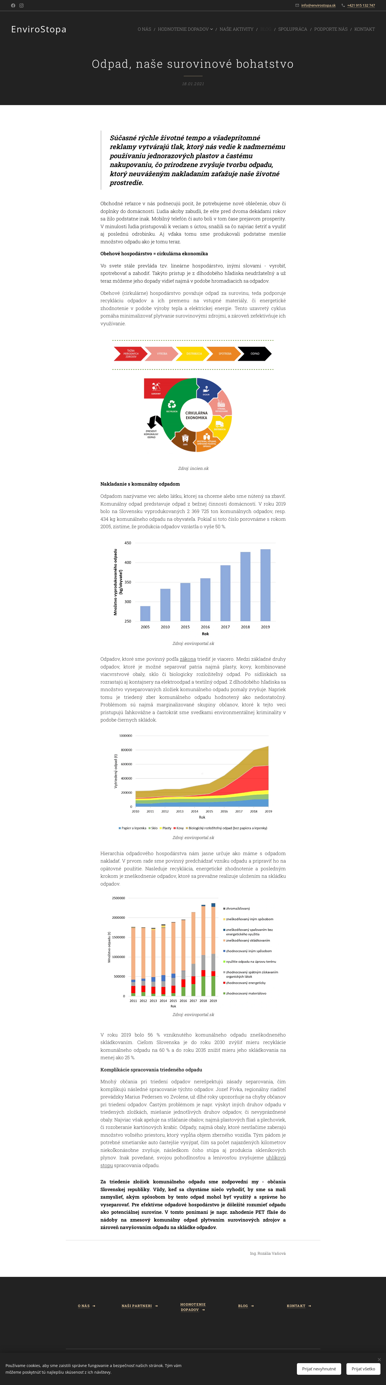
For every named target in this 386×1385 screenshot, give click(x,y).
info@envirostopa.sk (318, 5)
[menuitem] (168, 29)
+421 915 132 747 (361, 5)
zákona (188, 659)
